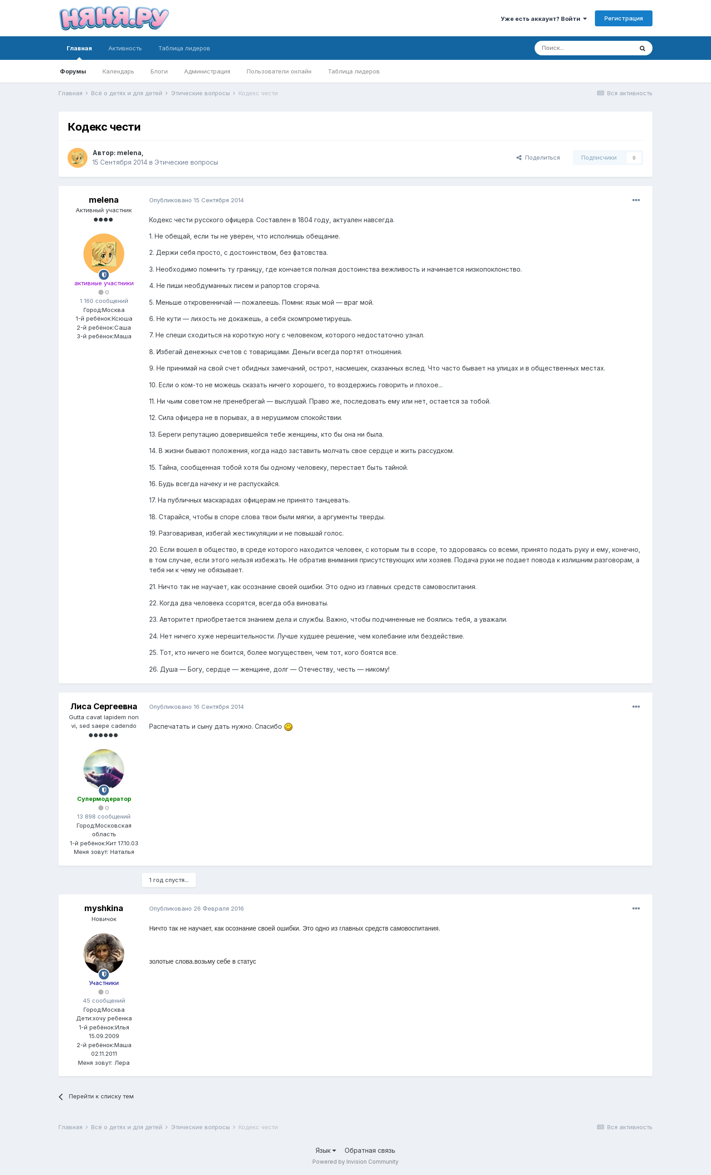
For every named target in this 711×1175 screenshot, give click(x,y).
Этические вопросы (186, 162)
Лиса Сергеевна (103, 706)
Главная (79, 52)
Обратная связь (370, 1150)
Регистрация (623, 18)
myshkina (103, 908)
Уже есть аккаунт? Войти (544, 18)
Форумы (73, 71)
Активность (125, 48)
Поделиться (538, 157)
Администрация (207, 71)
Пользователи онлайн (279, 71)
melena (129, 152)
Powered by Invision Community (355, 1161)
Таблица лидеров (354, 71)
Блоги (159, 71)
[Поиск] (584, 48)
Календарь (118, 71)
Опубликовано (196, 200)
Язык (326, 1150)
